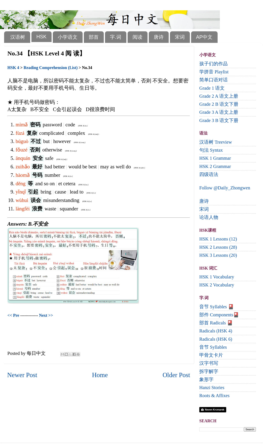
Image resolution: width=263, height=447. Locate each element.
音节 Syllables (213, 347)
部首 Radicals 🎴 (216, 322)
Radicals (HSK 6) (215, 339)
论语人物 (208, 217)
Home (100, 375)
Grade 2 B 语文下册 (218, 104)
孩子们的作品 (213, 63)
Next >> (46, 315)
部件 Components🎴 (219, 314)
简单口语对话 (213, 79)
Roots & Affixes (214, 395)
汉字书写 (208, 363)
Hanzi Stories (211, 387)
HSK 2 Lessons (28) (218, 247)
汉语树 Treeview (215, 142)
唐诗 (159, 37)
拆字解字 (208, 371)
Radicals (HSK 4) (215, 330)
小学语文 (67, 37)
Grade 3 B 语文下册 (218, 120)
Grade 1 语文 (212, 88)
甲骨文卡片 (211, 355)
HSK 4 (13, 67)
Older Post (176, 375)
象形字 (206, 379)
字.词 (115, 37)
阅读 (137, 37)
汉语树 (17, 37)
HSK (41, 36)
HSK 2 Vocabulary (216, 284)
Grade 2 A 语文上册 (218, 96)
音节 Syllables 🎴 (216, 306)
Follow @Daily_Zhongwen (224, 187)
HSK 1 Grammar (215, 158)
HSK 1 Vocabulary (216, 276)
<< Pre (13, 315)
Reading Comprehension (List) (51, 67)
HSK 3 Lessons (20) (218, 255)
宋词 (180, 37)
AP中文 (204, 37)
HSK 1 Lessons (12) (218, 239)
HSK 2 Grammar (215, 166)
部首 (94, 37)
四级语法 (208, 174)
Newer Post (22, 375)
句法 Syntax (211, 150)
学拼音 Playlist (213, 71)
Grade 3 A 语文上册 (218, 112)
